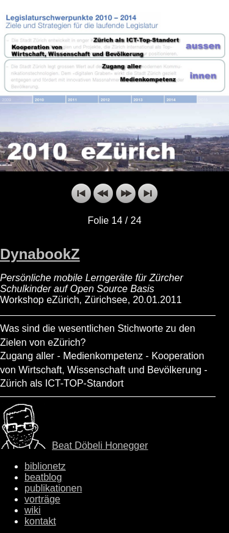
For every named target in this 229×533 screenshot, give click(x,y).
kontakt (40, 521)
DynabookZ (40, 254)
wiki (32, 510)
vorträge (42, 499)
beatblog (43, 477)
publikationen (53, 488)
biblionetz (45, 466)
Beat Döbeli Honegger (100, 445)
